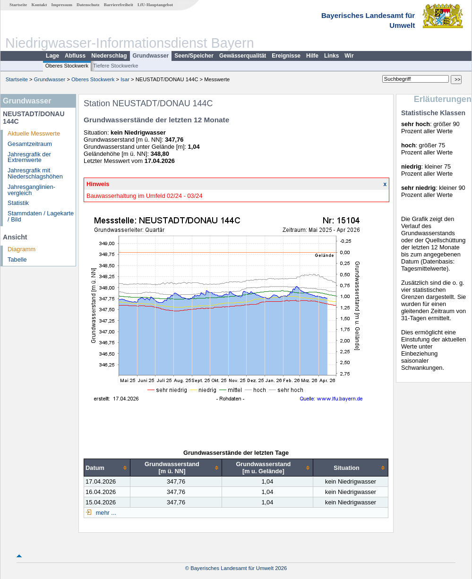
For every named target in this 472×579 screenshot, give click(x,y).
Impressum (61, 4)
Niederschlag (109, 55)
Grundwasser (151, 55)
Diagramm (21, 249)
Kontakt (39, 4)
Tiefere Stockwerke (115, 65)
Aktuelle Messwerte (34, 133)
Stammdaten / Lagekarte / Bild (41, 216)
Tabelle (17, 259)
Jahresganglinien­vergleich (31, 189)
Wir (348, 55)
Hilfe (312, 55)
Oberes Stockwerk (66, 65)
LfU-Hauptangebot (155, 4)
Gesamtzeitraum (30, 143)
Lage (52, 55)
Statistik (18, 202)
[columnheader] (107, 468)
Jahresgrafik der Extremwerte (29, 157)
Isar (124, 79)
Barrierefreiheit (118, 4)
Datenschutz (88, 4)
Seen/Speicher (194, 55)
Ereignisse (286, 55)
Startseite (18, 4)
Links (331, 55)
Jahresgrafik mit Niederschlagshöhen (35, 173)
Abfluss (75, 55)
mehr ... (105, 512)
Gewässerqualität (242, 55)
